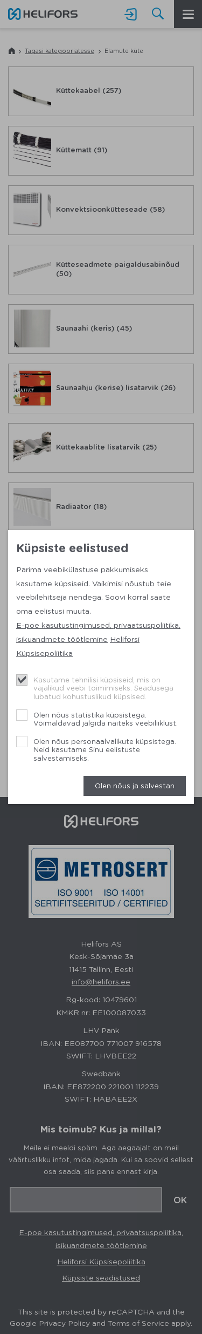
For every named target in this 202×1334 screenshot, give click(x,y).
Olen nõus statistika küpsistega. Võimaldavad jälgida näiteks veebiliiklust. (105, 719)
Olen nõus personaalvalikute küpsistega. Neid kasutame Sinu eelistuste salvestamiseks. (104, 749)
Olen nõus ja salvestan (135, 785)
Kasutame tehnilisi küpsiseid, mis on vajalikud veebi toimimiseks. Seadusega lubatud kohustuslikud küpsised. (103, 688)
